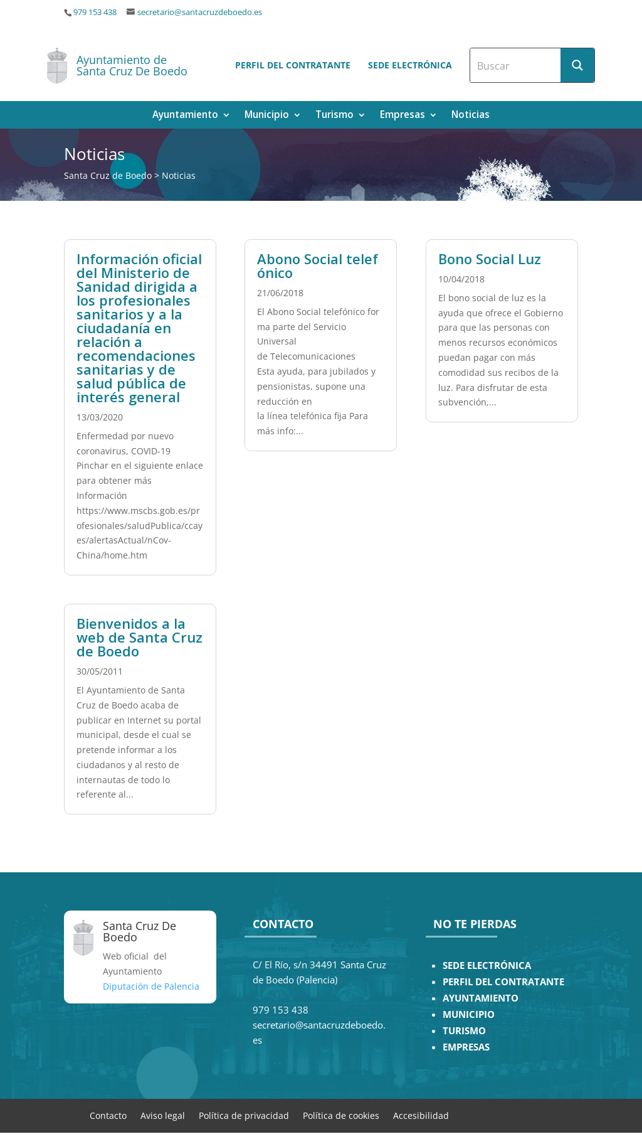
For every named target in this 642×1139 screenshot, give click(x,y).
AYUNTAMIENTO (480, 998)
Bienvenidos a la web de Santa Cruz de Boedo (139, 637)
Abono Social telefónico (317, 265)
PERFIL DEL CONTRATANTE (503, 981)
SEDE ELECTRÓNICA (487, 965)
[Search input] (516, 65)
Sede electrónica (410, 65)
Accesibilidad (421, 1115)
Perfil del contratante (292, 65)
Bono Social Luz (489, 258)
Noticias (470, 115)
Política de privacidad (244, 1115)
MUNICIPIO (469, 1014)
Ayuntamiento (185, 115)
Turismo (334, 115)
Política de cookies (341, 1115)
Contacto (108, 1115)
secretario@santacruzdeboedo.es (199, 12)
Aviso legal (162, 1115)
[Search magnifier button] (577, 65)
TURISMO (464, 1030)
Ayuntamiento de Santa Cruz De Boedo (131, 65)
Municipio (267, 115)
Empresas (402, 115)
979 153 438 (95, 12)
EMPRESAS (466, 1047)
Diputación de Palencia (151, 986)
